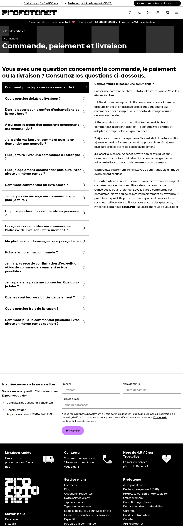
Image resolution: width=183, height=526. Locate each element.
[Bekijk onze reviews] (43, 3)
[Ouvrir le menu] (176, 12)
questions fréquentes (39, 402)
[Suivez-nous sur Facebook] (11, 519)
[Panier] (167, 12)
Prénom (66, 383)
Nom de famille (131, 383)
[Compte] (158, 12)
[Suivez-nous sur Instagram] (11, 523)
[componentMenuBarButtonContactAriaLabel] (139, 12)
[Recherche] (130, 12)
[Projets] (148, 12)
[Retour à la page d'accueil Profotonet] (29, 12)
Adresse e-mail (70, 398)
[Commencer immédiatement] (157, 3)
